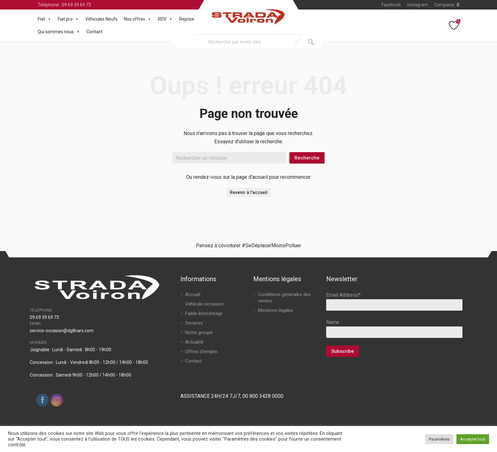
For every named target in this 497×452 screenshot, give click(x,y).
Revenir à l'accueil (249, 192)
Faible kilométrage (204, 313)
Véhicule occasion (204, 304)
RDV (165, 19)
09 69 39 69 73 (44, 317)
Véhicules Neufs (101, 19)
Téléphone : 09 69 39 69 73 (64, 4)
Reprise (186, 19)
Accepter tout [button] (472, 439)
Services (194, 323)
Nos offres (138, 19)
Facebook (391, 4)
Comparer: (446, 4)
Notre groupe (199, 332)
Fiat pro (68, 19)
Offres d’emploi (201, 351)
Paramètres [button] (439, 439)
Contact (94, 31)
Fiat (44, 19)
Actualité (194, 342)
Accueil (192, 294)
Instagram (417, 4)
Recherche (307, 158)
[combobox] (234, 42)
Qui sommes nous (59, 31)
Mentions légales (275, 310)
